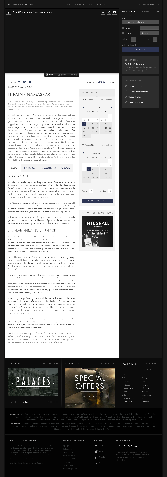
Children (102, 190)
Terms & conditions (29, 463)
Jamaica (145, 384)
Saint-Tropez (129, 398)
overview (14, 168)
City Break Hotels (28, 414)
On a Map (145, 11)
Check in (89, 99)
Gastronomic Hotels (126, 417)
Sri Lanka (76, 429)
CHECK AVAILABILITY (97, 200)
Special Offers (69, 455)
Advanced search (129, 45)
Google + (100, 457)
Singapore (58, 429)
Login (142, 4)
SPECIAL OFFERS (95, 4)
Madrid (127, 384)
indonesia (128, 423)
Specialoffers (90, 381)
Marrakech (128, 388)
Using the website (16, 463)
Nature (114, 414)
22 (110, 128)
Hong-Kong (109, 423)
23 (84, 132)
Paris (125, 391)
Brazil (144, 374)
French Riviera (30, 419)
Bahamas (44, 423)
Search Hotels (141, 49)
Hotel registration (70, 465)
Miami (73, 426)
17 (88, 128)
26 (97, 132)
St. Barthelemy (88, 429)
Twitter (98, 451)
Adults (84, 190)
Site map (40, 463)
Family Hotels (44, 419)
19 (97, 128)
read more (65, 168)
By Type (156, 11)
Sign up (136, 4)
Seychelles (146, 395)
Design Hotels (110, 417)
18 (93, 128)
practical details (30, 168)
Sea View (98, 417)
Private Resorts (58, 419)
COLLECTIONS (66, 4)
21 (106, 128)
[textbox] (140, 22)
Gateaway (141, 417)
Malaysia (33, 426)
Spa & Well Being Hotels (82, 417)
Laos (152, 423)
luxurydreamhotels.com (18, 445)
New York (94, 426)
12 (97, 124)
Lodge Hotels (85, 419)
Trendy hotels (72, 419)
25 (93, 132)
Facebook (100, 445)
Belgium (65, 423)
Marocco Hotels (67, 414)
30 (84, 136)
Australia (26, 423)
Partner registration (71, 468)
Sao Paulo (128, 401)
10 (88, 124)
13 (101, 124)
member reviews (49, 168)
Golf (150, 417)
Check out (89, 144)
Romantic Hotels (114, 419)
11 (93, 124)
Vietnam (110, 429)
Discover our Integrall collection (26, 417)
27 (101, 132)
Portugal (145, 391)
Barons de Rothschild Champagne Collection (138, 414)
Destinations (68, 452)
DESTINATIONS (80, 4)
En (112, 4)
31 (88, 136)
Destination (126, 18)
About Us (66, 445)
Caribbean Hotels (49, 417)
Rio (125, 395)
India (119, 423)
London (127, 381)
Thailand (145, 401)
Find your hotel (128, 11)
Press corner (68, 462)
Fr (115, 4)
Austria (35, 423)
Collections (67, 449)
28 (106, 132)
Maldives (43, 426)
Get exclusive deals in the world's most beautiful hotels (90, 395)
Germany (89, 423)
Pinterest (99, 462)
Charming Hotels (129, 419)
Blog (106, 4)
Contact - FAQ (69, 458)
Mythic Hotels (64, 417)
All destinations (152, 364)
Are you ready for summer (48, 414)
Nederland (83, 426)
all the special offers (107, 364)
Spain (144, 398)
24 (88, 132)
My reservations (153, 4)
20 (101, 128)
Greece (145, 378)
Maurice (145, 388)
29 (110, 132)
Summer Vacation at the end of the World (93, 414)
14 (106, 124)
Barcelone (128, 374)
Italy (143, 381)
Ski (140, 419)
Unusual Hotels (99, 419)
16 (84, 128)
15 (110, 124)
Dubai (126, 378)
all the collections (50, 364)
